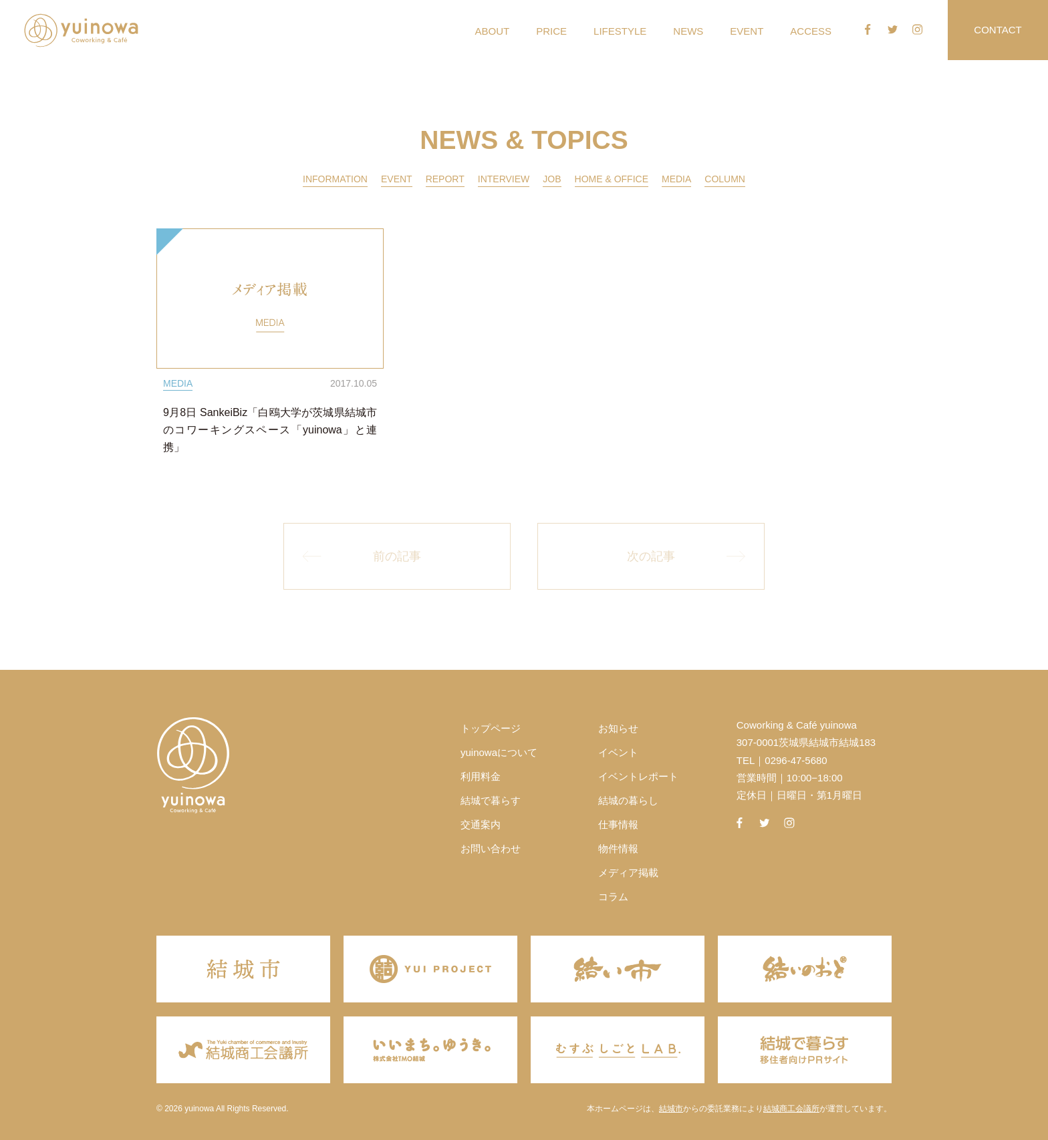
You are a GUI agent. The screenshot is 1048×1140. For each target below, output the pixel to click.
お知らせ (618, 728)
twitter (893, 29)
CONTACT (997, 29)
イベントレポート (638, 776)
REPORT (445, 179)
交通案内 (481, 824)
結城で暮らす (491, 800)
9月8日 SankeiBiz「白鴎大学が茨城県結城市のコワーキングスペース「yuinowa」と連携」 (270, 430)
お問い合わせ (491, 848)
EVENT (746, 31)
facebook (868, 29)
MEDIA (676, 179)
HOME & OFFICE (611, 179)
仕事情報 (618, 824)
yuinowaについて (499, 752)
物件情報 (618, 848)
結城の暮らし (628, 800)
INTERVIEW (504, 179)
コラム (613, 896)
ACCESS (810, 31)
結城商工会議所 (791, 1108)
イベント (618, 752)
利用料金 (481, 776)
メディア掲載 (628, 872)
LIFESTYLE (620, 31)
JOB (552, 179)
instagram (917, 29)
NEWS (688, 31)
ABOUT (492, 31)
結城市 (671, 1108)
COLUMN (724, 179)
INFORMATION (335, 179)
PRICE (551, 31)
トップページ (491, 728)
